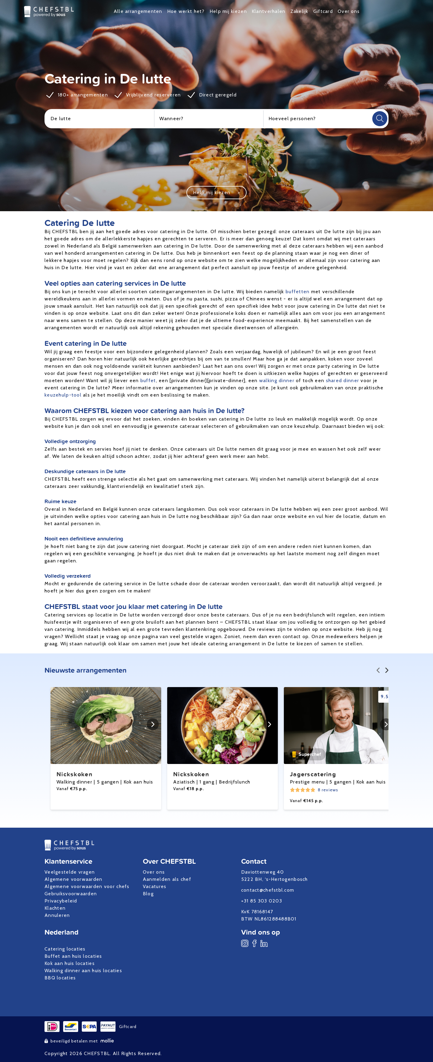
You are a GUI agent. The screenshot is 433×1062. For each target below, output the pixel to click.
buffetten (298, 291)
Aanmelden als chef (167, 879)
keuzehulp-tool (63, 395)
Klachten (55, 908)
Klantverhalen (269, 11)
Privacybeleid (61, 901)
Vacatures (155, 886)
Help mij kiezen (228, 11)
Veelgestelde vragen (70, 872)
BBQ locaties (60, 978)
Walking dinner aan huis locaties (83, 970)
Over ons (349, 11)
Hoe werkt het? (186, 11)
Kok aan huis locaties (70, 963)
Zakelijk (299, 11)
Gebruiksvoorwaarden (71, 893)
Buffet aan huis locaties (73, 956)
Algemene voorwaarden (74, 879)
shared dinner (342, 380)
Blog (148, 893)
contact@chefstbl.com (267, 890)
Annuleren (57, 915)
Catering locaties (65, 949)
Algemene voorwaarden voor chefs (87, 886)
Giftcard (323, 11)
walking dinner (276, 380)
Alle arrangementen (138, 11)
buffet (148, 380)
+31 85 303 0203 (261, 901)
